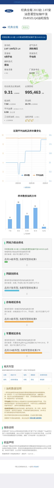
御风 (4, 379)
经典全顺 (13, 27)
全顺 (4, 375)
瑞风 (25, 375)
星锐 (32, 379)
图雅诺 (33, 375)
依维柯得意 (43, 375)
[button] (27, 253)
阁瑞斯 (42, 379)
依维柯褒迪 (14, 379)
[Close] (49, 388)
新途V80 (13, 375)
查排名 (25, 27)
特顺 (25, 379)
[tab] (27, 253)
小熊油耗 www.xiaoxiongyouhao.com (27, 2)
